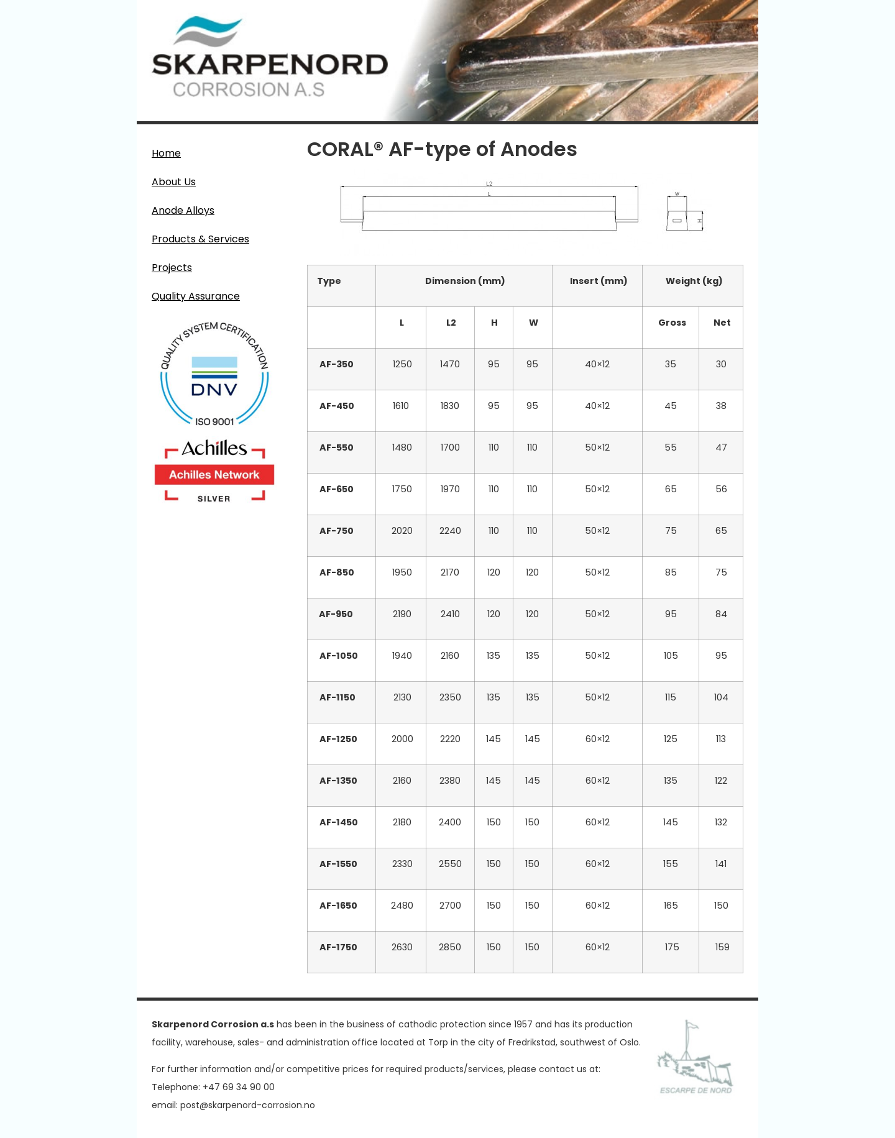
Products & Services (203, 239)
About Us (174, 182)
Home (166, 153)
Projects (172, 267)
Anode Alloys (186, 210)
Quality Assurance (196, 296)
